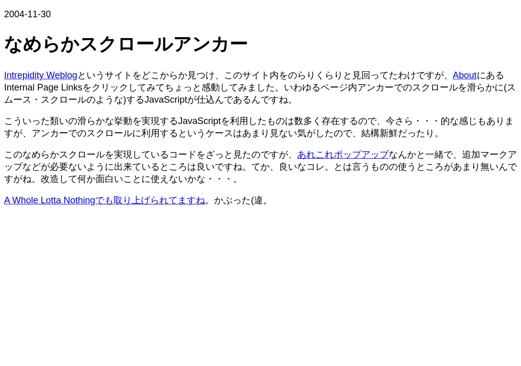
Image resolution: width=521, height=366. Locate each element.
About (465, 75)
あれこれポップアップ (343, 154)
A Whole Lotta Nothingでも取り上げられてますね (104, 200)
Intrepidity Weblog (40, 75)
